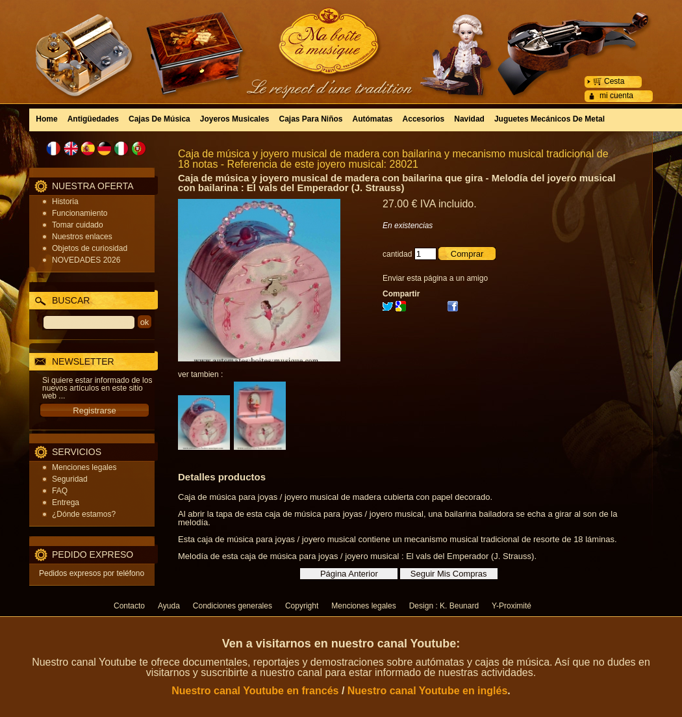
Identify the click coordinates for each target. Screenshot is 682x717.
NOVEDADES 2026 (86, 260)
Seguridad (70, 479)
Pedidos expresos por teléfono (91, 573)
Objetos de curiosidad (89, 248)
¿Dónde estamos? (84, 514)
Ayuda (169, 605)
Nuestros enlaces (82, 236)
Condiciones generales (232, 605)
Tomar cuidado (77, 224)
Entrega (65, 502)
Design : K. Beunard (444, 605)
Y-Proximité (511, 605)
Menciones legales (84, 467)
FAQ (60, 490)
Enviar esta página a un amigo (435, 278)
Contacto (129, 605)
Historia (65, 201)
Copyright (301, 605)
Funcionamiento (79, 213)
